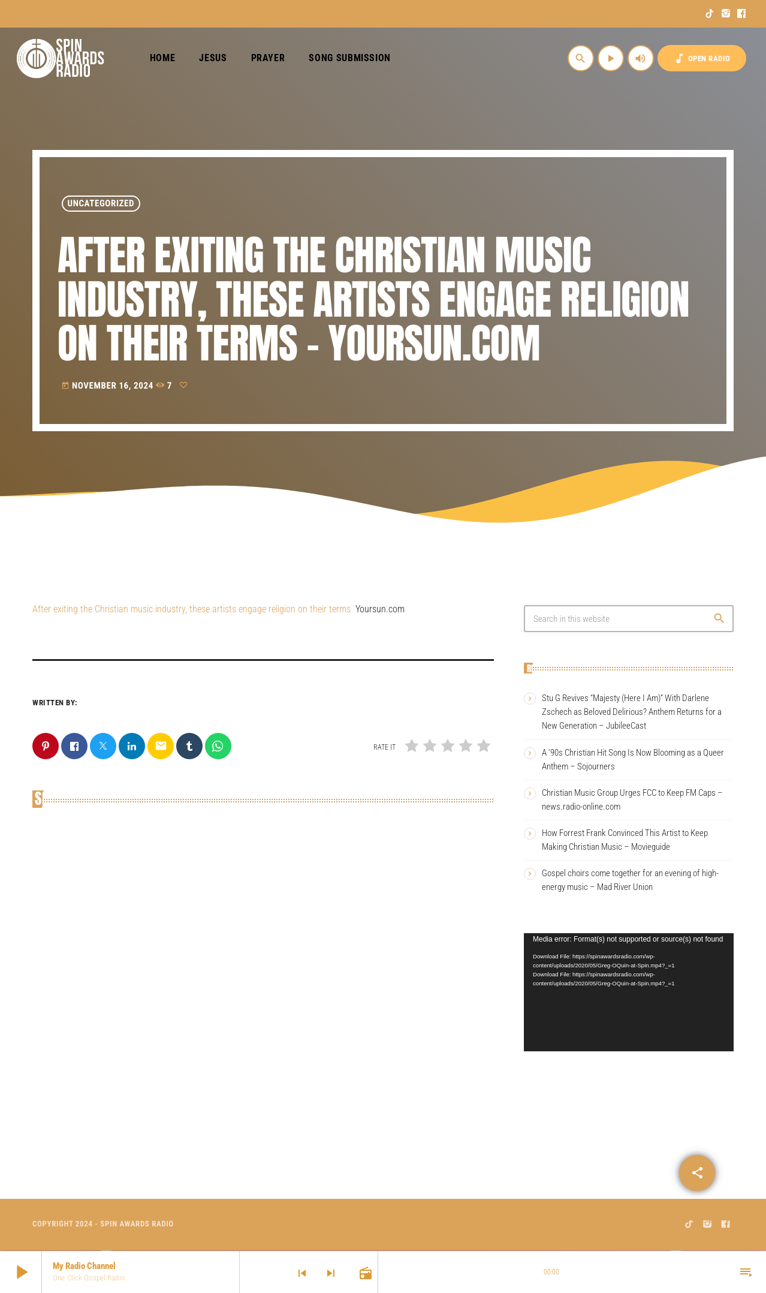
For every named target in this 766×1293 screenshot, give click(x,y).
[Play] (611, 58)
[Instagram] (726, 14)
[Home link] (61, 58)
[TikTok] (710, 14)
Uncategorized (101, 203)
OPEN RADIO (702, 58)
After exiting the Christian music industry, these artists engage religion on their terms (191, 609)
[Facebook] (742, 14)
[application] (629, 992)
